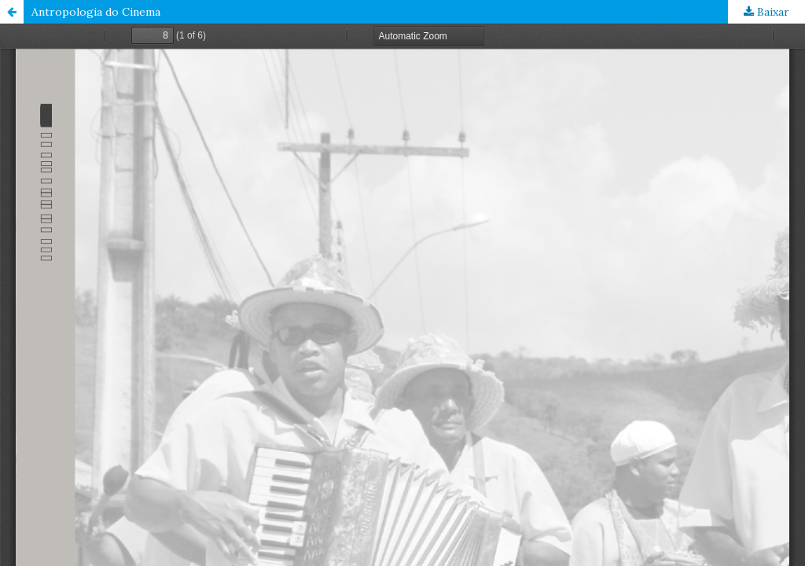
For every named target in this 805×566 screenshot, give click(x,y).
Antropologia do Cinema (95, 12)
